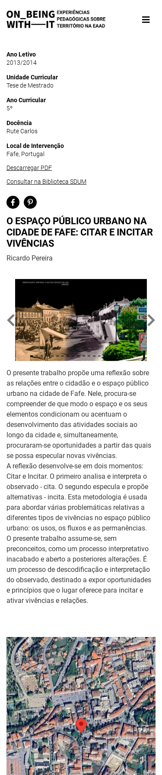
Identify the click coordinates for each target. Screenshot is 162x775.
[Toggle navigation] (146, 19)
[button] (10, 320)
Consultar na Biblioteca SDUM (46, 181)
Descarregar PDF (29, 167)
